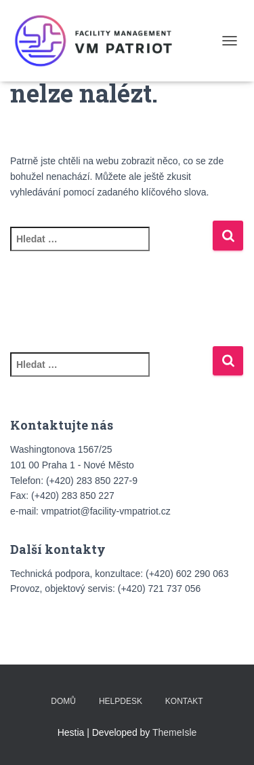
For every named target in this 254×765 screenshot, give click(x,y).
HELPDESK (120, 701)
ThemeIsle (174, 732)
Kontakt (184, 701)
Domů (63, 701)
